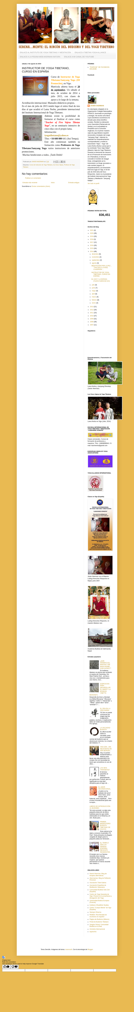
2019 (92, 236)
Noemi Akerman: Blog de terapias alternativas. (98, 874)
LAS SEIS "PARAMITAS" (105, 769)
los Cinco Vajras (58, 165)
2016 (92, 245)
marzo (94, 297)
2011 (92, 313)
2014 (92, 251)
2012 (92, 310)
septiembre (96, 260)
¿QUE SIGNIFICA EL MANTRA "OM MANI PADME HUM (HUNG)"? (105, 664)
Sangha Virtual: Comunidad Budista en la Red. (99, 925)
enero (94, 303)
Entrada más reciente (30, 182)
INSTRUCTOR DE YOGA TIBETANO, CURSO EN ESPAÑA (100, 274)
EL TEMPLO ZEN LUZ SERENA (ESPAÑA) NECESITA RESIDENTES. (105, 847)
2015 (92, 248)
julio (93, 285)
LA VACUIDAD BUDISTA (105, 729)
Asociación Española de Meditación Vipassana (98, 886)
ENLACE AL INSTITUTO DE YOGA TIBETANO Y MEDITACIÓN (45, 52)
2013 (92, 307)
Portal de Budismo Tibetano (99, 922)
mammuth (68, 949)
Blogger (90, 949)
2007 (92, 325)
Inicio (53, 182)
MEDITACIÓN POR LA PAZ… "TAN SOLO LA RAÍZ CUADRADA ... (101, 267)
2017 (92, 242)
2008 (92, 322)
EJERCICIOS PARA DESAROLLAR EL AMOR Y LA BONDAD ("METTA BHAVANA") (100, 689)
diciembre (95, 254)
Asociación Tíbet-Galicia (98, 883)
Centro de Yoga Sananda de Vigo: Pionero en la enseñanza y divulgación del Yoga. (101, 896)
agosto (94, 263)
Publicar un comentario (33, 178)
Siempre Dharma (95, 912)
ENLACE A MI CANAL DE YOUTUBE (79, 57)
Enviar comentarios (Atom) (41, 186)
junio (94, 288)
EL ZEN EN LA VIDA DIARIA (105, 709)
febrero (94, 300)
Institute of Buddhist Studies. (99, 905)
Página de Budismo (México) (99, 919)
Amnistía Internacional (97, 929)
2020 (92, 233)
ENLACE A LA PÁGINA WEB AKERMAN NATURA (40, 57)
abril (93, 294)
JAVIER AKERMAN (97, 106)
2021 (92, 230)
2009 (92, 319)
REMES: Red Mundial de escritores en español (98, 915)
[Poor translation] (14, 967)
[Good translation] (6, 967)
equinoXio (93, 932)
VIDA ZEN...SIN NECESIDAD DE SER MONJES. (106, 749)
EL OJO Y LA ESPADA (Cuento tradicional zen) (100, 280)
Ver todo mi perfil (93, 183)
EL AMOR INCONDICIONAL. (104, 788)
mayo (94, 291)
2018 (92, 239)
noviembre (95, 257)
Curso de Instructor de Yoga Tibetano (41, 165)
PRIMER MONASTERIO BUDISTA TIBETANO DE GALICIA (105, 825)
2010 (92, 316)
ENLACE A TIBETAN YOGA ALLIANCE (90, 52)
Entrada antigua (73, 182)
